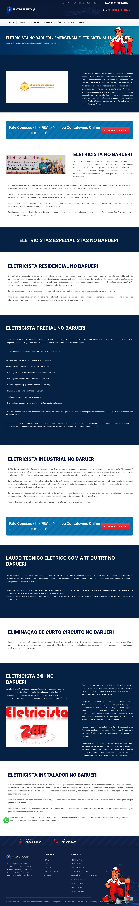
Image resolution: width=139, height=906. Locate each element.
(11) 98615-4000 (119, 9)
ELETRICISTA (76, 887)
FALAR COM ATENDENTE (116, 2)
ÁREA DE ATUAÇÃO (51, 871)
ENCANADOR (76, 864)
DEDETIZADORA (77, 883)
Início (8, 43)
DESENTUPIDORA (78, 868)
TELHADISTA (76, 860)
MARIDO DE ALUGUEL (79, 871)
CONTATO (48, 22)
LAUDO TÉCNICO (77, 891)
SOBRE (22, 22)
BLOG (81, 22)
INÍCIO (11, 22)
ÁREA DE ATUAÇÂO (66, 22)
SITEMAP (47, 875)
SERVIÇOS (34, 22)
